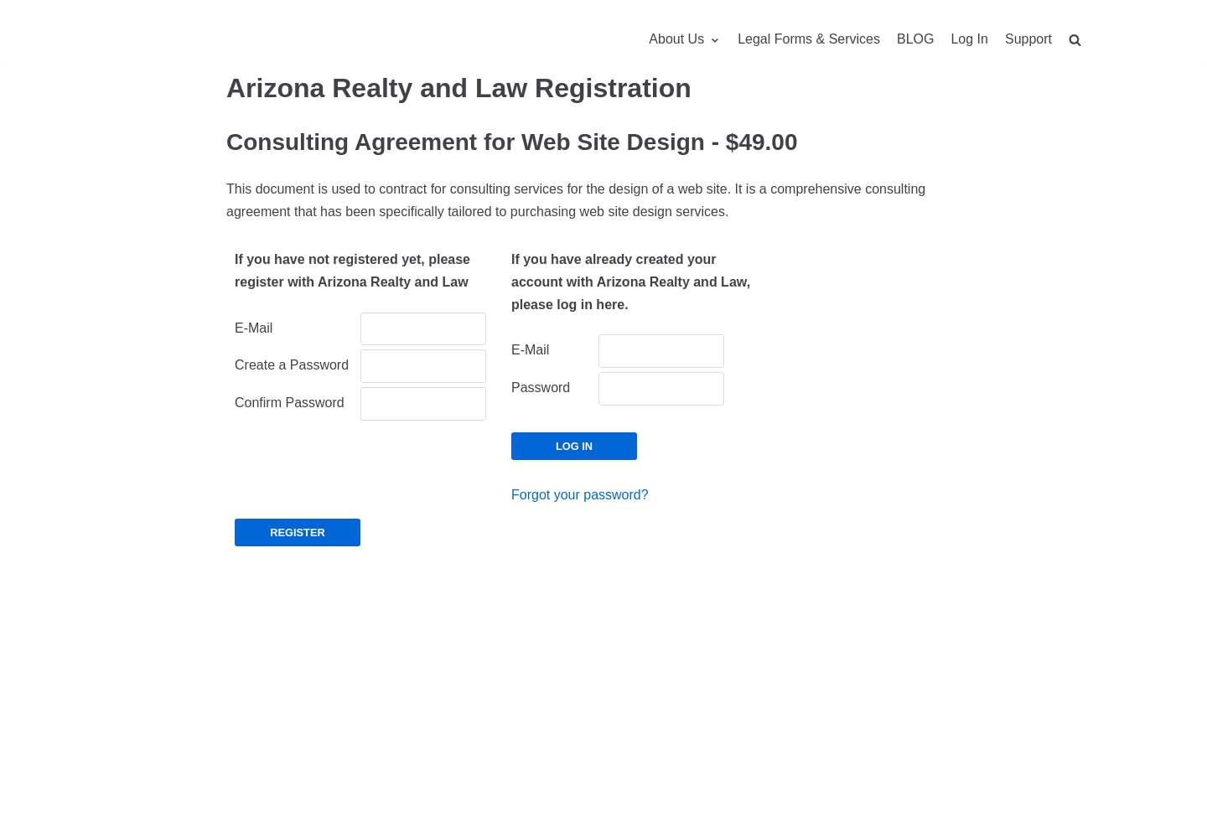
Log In (969, 39)
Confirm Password (289, 402)
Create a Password (292, 365)
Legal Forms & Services (809, 39)
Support (1028, 39)
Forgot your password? (580, 495)
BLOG (915, 39)
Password (540, 387)
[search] (1075, 39)
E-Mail (253, 328)
